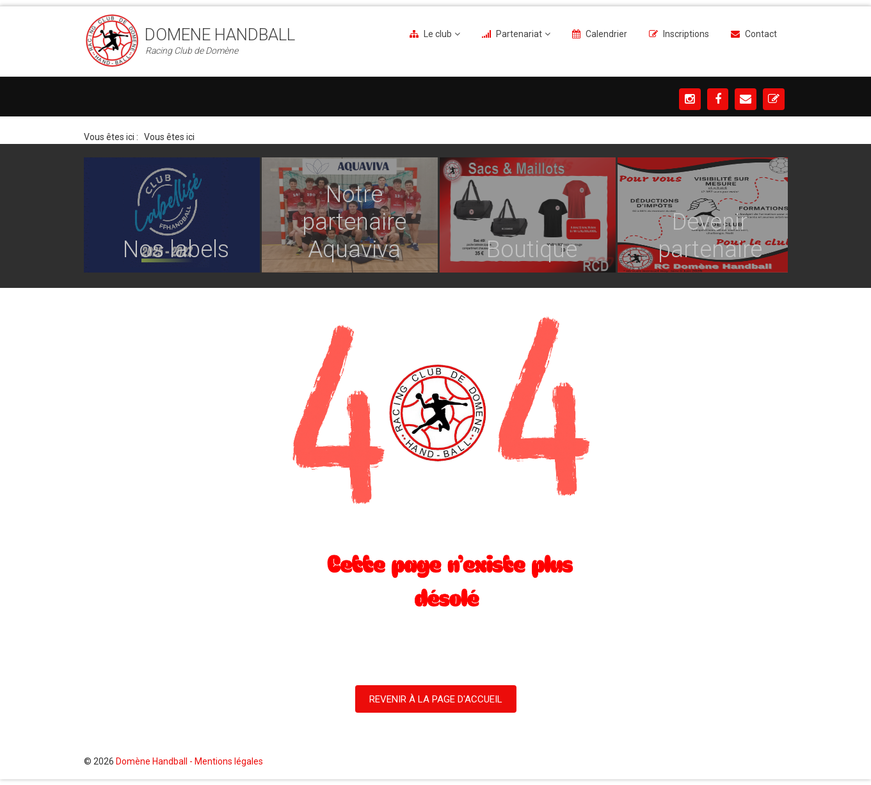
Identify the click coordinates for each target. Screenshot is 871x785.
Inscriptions (686, 34)
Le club (438, 34)
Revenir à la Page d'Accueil (435, 699)
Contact (761, 34)
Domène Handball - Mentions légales (189, 761)
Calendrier (606, 34)
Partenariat (519, 34)
